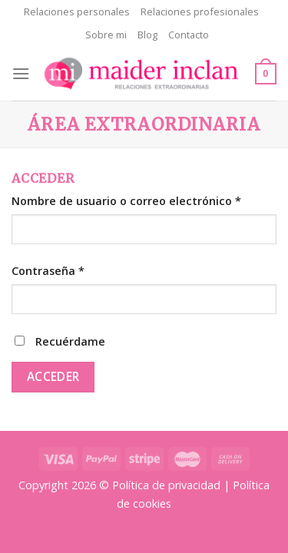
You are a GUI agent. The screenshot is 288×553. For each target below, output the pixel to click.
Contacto (188, 34)
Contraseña (48, 270)
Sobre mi (106, 34)
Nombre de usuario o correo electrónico (126, 201)
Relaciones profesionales (200, 11)
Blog (147, 34)
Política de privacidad (166, 485)
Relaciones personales (77, 11)
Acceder (53, 376)
